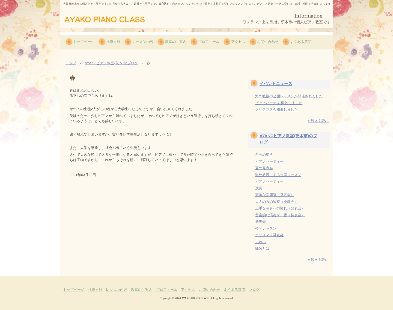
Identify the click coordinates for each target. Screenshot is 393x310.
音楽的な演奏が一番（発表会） (280, 215)
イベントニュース (276, 83)
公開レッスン (265, 228)
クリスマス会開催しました (276, 109)
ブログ (254, 290)
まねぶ (260, 242)
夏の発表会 (264, 168)
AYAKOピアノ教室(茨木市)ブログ (111, 63)
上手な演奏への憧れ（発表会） (280, 208)
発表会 (260, 222)
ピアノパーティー (269, 161)
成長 (258, 188)
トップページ (83, 42)
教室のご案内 (175, 42)
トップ (71, 63)
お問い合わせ (267, 42)
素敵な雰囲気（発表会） (274, 195)
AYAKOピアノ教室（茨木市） (112, 19)
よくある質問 (300, 42)
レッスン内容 (142, 42)
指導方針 (113, 42)
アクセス (238, 42)
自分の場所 (264, 155)
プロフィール (208, 42)
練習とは (262, 248)
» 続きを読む (318, 121)
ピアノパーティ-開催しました (278, 103)
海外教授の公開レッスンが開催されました (289, 96)
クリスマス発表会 (269, 235)
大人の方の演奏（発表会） (276, 202)
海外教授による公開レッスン (278, 175)
